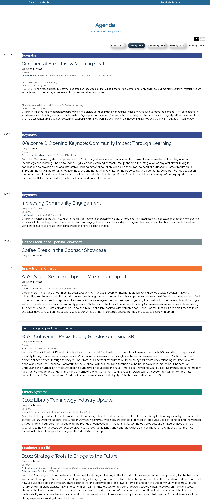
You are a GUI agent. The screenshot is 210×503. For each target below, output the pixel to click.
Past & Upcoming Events (38, 490)
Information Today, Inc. (37, 487)
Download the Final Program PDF (105, 31)
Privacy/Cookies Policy (37, 493)
